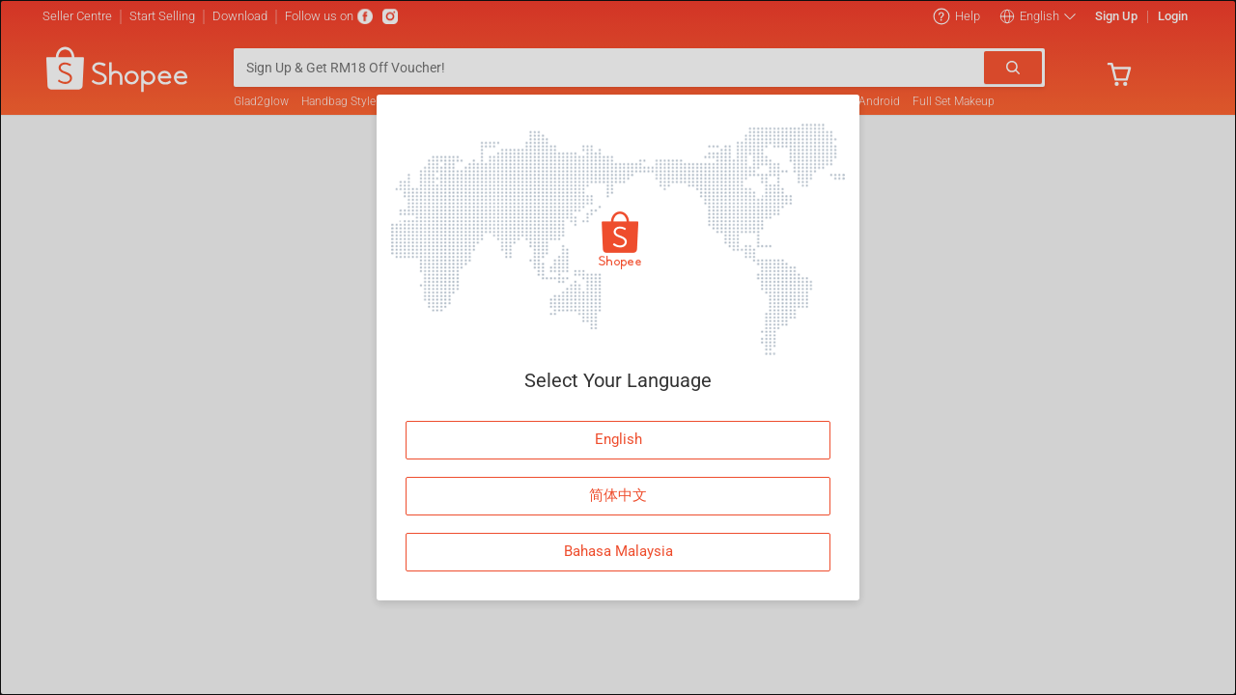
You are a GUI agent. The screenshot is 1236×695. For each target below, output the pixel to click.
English (618, 439)
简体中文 (618, 495)
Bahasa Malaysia (618, 551)
